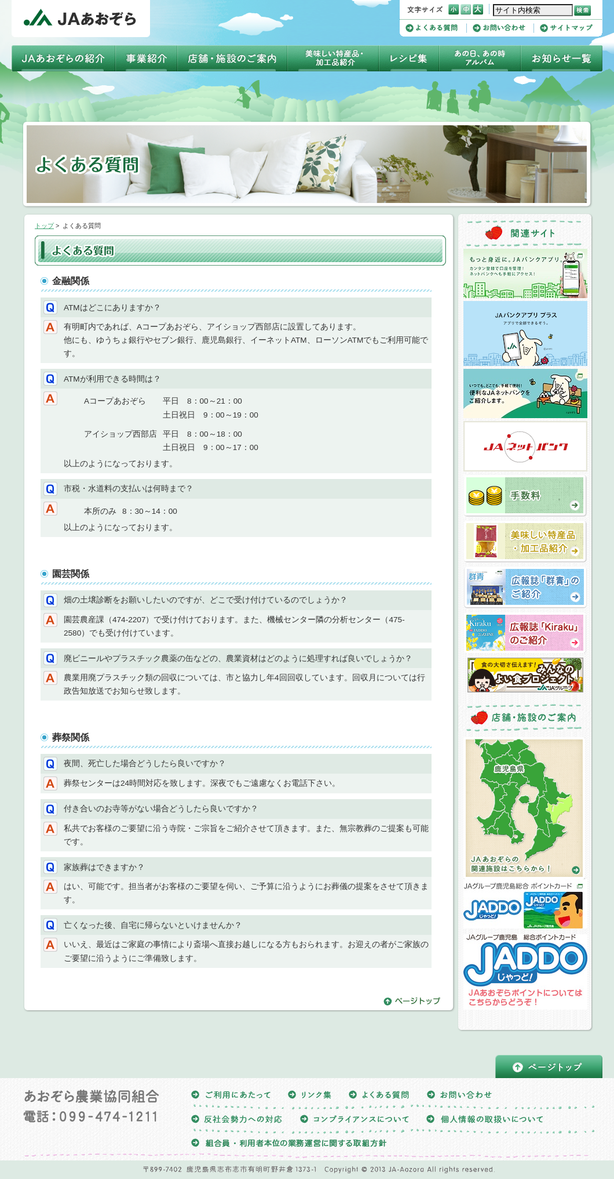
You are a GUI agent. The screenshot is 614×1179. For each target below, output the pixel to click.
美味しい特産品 (333, 58)
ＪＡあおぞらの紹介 (63, 58)
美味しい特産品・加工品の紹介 (525, 541)
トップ (44, 225)
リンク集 (309, 1096)
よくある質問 (436, 28)
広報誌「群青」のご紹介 (525, 587)
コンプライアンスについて (354, 1120)
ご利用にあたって (231, 1096)
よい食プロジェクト (525, 675)
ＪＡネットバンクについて (525, 393)
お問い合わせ (503, 28)
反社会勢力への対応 (237, 1120)
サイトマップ (566, 28)
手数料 (525, 495)
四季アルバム (480, 58)
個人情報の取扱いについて (484, 1120)
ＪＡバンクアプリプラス (525, 333)
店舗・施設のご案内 (232, 58)
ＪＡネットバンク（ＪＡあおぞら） (525, 446)
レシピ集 (409, 58)
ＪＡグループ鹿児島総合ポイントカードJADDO (525, 903)
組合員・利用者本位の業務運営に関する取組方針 (289, 1145)
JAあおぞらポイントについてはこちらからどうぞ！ (525, 972)
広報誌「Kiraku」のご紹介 (525, 633)
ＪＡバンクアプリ (525, 273)
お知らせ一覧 (561, 58)
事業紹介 (146, 58)
